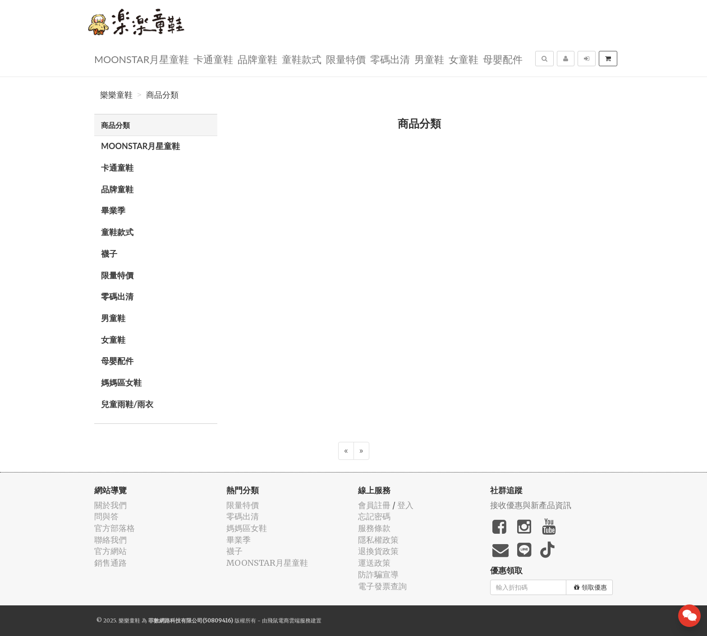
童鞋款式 (301, 59)
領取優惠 (590, 587)
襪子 (109, 254)
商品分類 (162, 95)
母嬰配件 (503, 59)
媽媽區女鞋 (121, 382)
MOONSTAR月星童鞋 (141, 59)
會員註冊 (374, 505)
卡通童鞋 (213, 59)
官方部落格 (114, 528)
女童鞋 (463, 59)
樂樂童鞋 (116, 95)
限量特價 (346, 59)
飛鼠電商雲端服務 (289, 620)
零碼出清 (390, 59)
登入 (405, 505)
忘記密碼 (374, 516)
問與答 (106, 516)
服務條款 (374, 528)
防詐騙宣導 (378, 574)
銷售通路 (110, 563)
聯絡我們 (110, 540)
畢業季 (113, 210)
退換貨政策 (378, 551)
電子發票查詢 (382, 586)
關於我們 (110, 505)
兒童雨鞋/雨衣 (127, 404)
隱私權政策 (378, 540)
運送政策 (374, 563)
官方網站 (110, 551)
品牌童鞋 (257, 59)
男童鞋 (429, 59)
